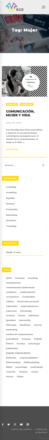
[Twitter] (8, 424)
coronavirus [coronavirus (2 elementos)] (12, 297)
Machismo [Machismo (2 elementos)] (25, 325)
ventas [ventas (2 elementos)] (34, 372)
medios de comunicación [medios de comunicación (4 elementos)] (19, 334)
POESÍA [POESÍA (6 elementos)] (38, 339)
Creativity (11, 192)
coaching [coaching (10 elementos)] (33, 278)
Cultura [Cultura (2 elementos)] (10, 301)
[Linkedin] (27, 424)
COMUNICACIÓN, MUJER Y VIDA (20, 113)
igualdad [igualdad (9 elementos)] (11, 320)
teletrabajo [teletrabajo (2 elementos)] (37, 367)
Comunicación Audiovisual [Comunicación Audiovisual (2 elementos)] (20, 287)
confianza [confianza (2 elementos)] (11, 292)
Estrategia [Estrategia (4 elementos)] (26, 311)
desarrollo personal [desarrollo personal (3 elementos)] (28, 301)
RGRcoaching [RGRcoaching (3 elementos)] (13, 362)
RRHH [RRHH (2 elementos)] (9, 367)
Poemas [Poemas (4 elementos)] (26, 339)
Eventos (10, 204)
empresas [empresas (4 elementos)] (11, 311)
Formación (12, 209)
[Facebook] (2, 424)
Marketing (26, 104)
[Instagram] (15, 424)
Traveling (11, 226)
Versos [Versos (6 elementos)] (9, 376)
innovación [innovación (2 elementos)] (25, 320)
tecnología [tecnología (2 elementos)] (21, 367)
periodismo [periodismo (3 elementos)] (12, 339)
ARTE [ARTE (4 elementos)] (9, 278)
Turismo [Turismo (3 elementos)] (23, 372)
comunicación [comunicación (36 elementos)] (13, 283)
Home (20, 42)
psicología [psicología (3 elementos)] (34, 343)
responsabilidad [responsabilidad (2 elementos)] (29, 358)
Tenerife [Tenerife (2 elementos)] (10, 372)
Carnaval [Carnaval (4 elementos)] (19, 278)
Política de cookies (21, 429)
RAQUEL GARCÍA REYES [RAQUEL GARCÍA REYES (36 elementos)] (18, 353)
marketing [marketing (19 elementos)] (11, 329)
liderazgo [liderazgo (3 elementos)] (11, 325)
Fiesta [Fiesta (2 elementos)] (21, 315)
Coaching (11, 187)
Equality (12, 104)
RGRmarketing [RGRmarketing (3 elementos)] (31, 362)
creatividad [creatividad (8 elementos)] (28, 297)
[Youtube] (21, 424)
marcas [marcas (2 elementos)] (38, 325)
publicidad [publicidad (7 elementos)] (12, 348)
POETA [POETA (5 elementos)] (9, 343)
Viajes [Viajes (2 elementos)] (20, 376)
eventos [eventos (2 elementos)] (10, 315)
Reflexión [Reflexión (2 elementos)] (11, 358)
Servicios (11, 220)
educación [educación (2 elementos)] (11, 306)
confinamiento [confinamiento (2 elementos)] (28, 292)
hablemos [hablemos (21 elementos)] (33, 315)
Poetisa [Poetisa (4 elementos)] (21, 343)
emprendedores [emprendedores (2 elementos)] (29, 306)
